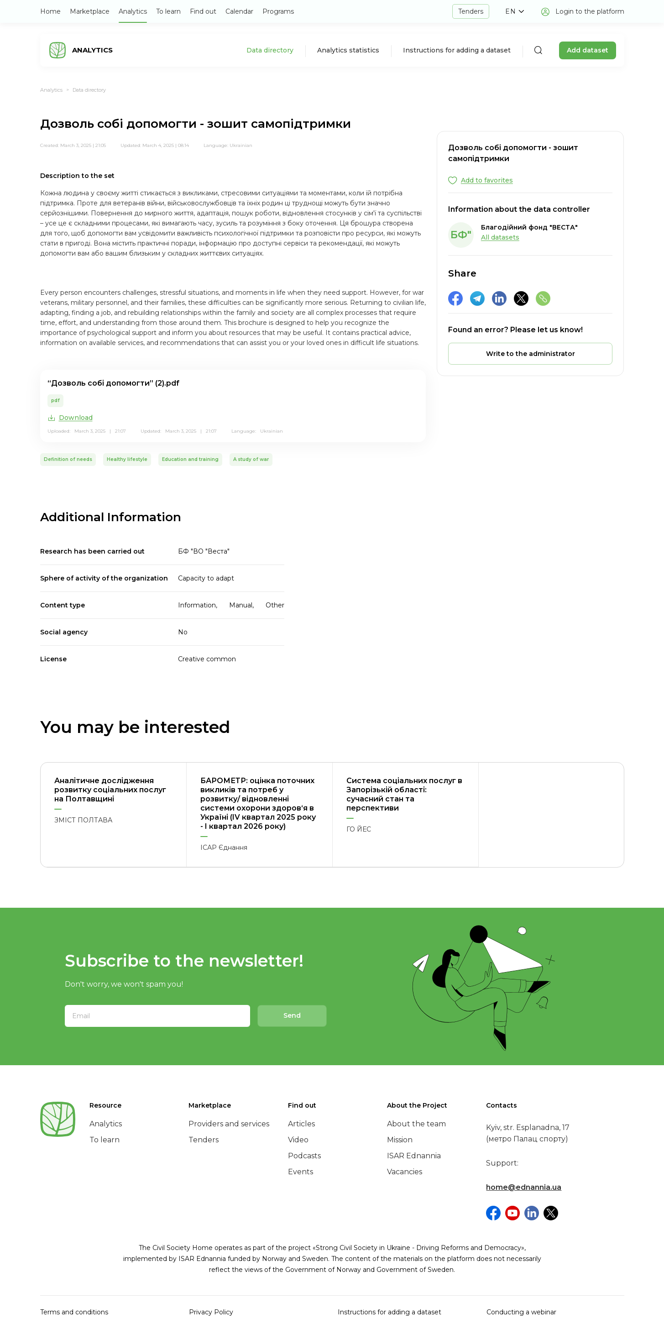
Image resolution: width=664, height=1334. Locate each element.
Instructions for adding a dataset (457, 50)
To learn (168, 11)
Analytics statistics (348, 50)
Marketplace (90, 11)
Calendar (239, 11)
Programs (278, 11)
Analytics (133, 11)
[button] (514, 11)
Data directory (269, 50)
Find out (203, 11)
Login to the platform (589, 11)
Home (50, 11)
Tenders (470, 11)
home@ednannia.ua (523, 1187)
